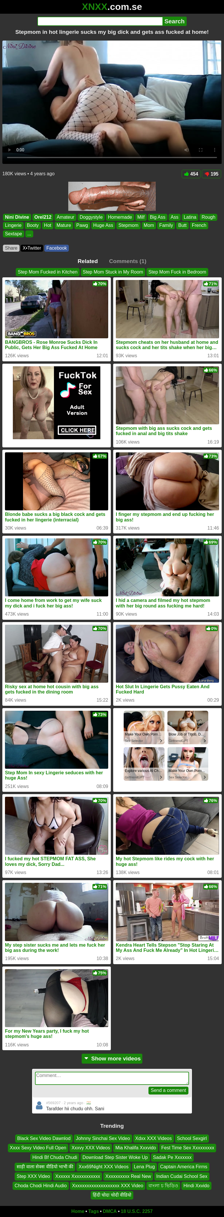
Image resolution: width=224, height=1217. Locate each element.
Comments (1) (127, 261)
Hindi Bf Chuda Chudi (54, 1157)
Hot (47, 225)
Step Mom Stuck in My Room (113, 271)
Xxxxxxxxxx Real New (128, 1176)
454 (191, 173)
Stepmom (128, 225)
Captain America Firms (183, 1166)
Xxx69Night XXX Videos (103, 1166)
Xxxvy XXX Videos (90, 1147)
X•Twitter (32, 248)
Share (11, 248)
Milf (141, 217)
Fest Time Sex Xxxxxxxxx (187, 1147)
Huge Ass (103, 225)
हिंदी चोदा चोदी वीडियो (112, 1195)
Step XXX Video (33, 1176)
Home (77, 1211)
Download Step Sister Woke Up (115, 1157)
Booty (33, 225)
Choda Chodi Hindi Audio (41, 1185)
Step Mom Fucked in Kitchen (48, 271)
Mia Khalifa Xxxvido (135, 1147)
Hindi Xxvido (196, 1185)
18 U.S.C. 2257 (137, 1211)
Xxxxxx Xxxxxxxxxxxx (77, 1176)
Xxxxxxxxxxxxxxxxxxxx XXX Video (107, 1185)
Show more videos (112, 1058)
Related (88, 261)
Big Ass (157, 217)
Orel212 (43, 217)
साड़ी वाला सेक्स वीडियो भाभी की (45, 1166)
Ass (174, 217)
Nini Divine (17, 217)
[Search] (99, 21)
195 (211, 173)
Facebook (56, 248)
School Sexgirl (192, 1138)
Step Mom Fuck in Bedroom (177, 271)
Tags (93, 1211)
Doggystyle (91, 217)
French (199, 225)
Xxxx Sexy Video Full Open (38, 1147)
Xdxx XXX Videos (153, 1138)
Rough (208, 217)
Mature (64, 225)
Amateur (65, 217)
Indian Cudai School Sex (181, 1176)
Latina (190, 217)
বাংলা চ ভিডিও (163, 1185)
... (29, 233)
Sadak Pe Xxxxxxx (172, 1157)
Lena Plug (144, 1166)
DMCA (110, 1211)
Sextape (13, 233)
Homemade (120, 217)
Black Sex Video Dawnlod (44, 1138)
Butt (182, 225)
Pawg (82, 225)
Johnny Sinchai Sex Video (103, 1138)
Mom (149, 225)
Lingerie (13, 225)
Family (166, 225)
